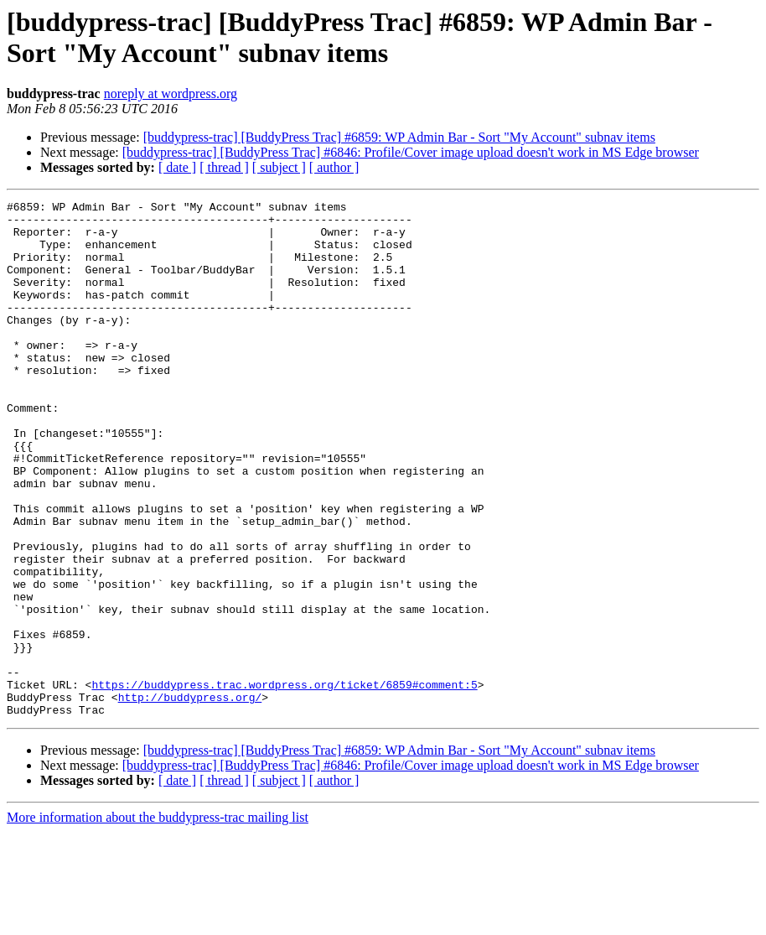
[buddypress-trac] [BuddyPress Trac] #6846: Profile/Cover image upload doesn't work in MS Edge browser (410, 152)
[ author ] (334, 167)
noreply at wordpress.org (170, 93)
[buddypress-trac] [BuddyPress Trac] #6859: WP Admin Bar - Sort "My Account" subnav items (399, 137)
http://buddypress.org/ (190, 797)
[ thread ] (224, 167)
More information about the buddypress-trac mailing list (157, 920)
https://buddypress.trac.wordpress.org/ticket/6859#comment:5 (284, 782)
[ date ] (177, 167)
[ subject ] (279, 167)
